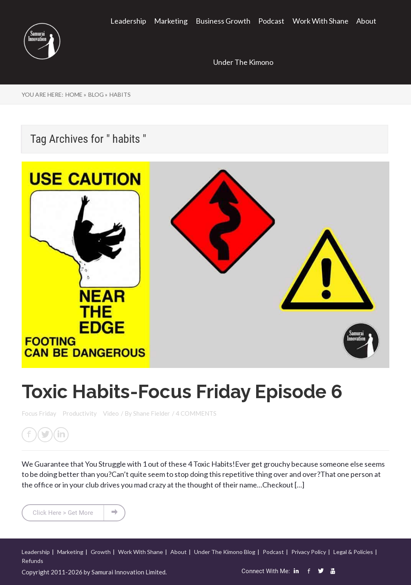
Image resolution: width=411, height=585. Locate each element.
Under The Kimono (243, 62)
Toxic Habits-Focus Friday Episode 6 (182, 392)
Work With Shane (320, 20)
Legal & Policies (353, 551)
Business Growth (223, 20)
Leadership (128, 20)
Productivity (80, 413)
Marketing (171, 20)
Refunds (32, 560)
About (366, 20)
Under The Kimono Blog (224, 551)
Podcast (271, 20)
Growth (101, 551)
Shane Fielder (151, 413)
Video (111, 413)
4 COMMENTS (196, 413)
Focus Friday (40, 413)
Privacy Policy (308, 551)
